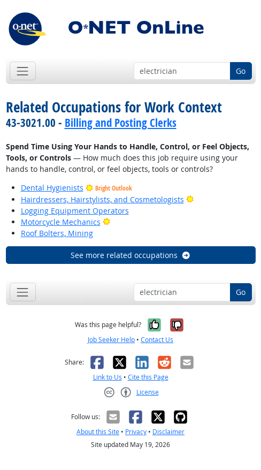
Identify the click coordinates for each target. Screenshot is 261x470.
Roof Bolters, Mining (57, 233)
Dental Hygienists (52, 188)
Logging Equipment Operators (75, 211)
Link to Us (107, 377)
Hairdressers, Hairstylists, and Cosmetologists (102, 199)
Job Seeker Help (111, 339)
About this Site (97, 431)
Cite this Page (148, 377)
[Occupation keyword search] (182, 71)
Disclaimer (168, 431)
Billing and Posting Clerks (120, 122)
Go (240, 71)
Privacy (136, 431)
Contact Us (157, 339)
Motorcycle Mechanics (61, 222)
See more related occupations (131, 255)
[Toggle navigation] (23, 71)
